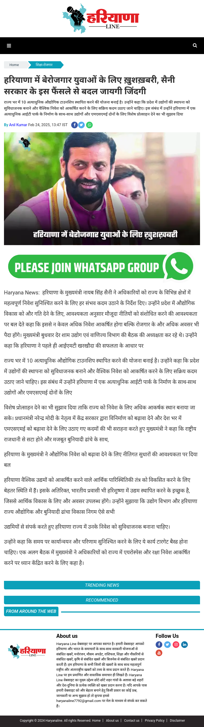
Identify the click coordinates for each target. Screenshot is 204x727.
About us (112, 720)
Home (14, 65)
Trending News (102, 585)
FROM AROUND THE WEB (31, 611)
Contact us (131, 720)
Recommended (102, 600)
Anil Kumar (18, 125)
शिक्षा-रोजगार (44, 65)
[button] (9, 45)
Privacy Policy (154, 720)
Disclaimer (177, 720)
